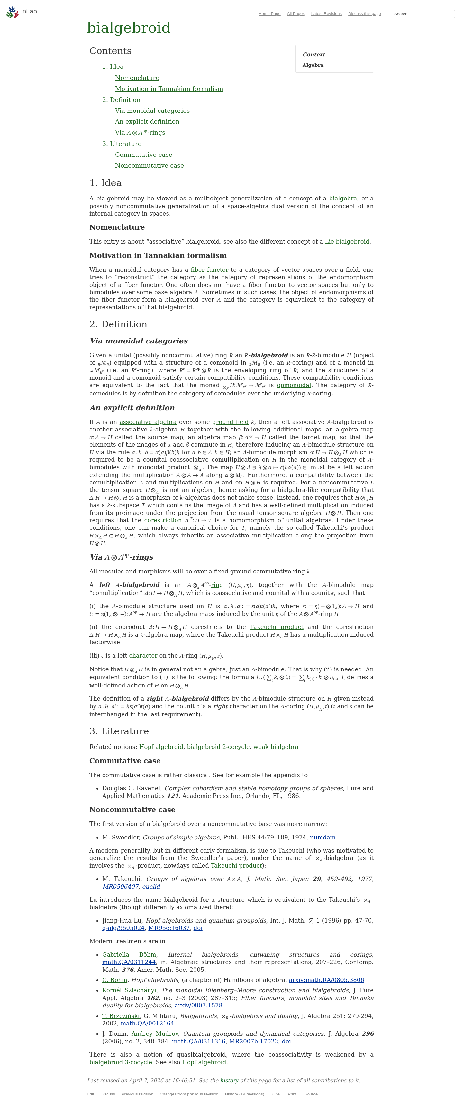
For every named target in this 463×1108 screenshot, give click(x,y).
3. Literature (121, 143)
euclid (151, 886)
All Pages (296, 13)
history (229, 1080)
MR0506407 (120, 886)
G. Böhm (114, 980)
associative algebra (148, 422)
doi (198, 928)
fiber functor (209, 269)
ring (217, 584)
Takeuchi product (277, 627)
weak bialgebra (275, 746)
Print (292, 1094)
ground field (230, 422)
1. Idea (112, 66)
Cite (276, 1094)
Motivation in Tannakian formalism (169, 88)
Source (311, 1094)
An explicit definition (147, 121)
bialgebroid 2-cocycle (218, 746)
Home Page (270, 13)
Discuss (107, 1094)
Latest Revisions (326, 13)
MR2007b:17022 (253, 1041)
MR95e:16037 (169, 928)
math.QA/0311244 (129, 962)
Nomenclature (137, 77)
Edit (90, 1094)
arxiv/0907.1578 (198, 1005)
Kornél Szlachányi (129, 990)
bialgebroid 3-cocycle (120, 1062)
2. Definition (121, 99)
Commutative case (143, 154)
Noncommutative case (149, 165)
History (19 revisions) (244, 1094)
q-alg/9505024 (123, 928)
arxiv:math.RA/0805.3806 (326, 980)
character (143, 655)
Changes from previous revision (189, 1094)
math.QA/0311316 (198, 1041)
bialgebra (343, 198)
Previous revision (137, 1094)
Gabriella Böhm (129, 954)
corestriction (163, 520)
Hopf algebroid (161, 746)
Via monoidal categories (152, 110)
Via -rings (140, 132)
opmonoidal (294, 385)
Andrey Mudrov (155, 1033)
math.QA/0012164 (147, 1023)
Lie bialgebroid (347, 241)
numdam (323, 837)
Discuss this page (364, 13)
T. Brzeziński (121, 1016)
